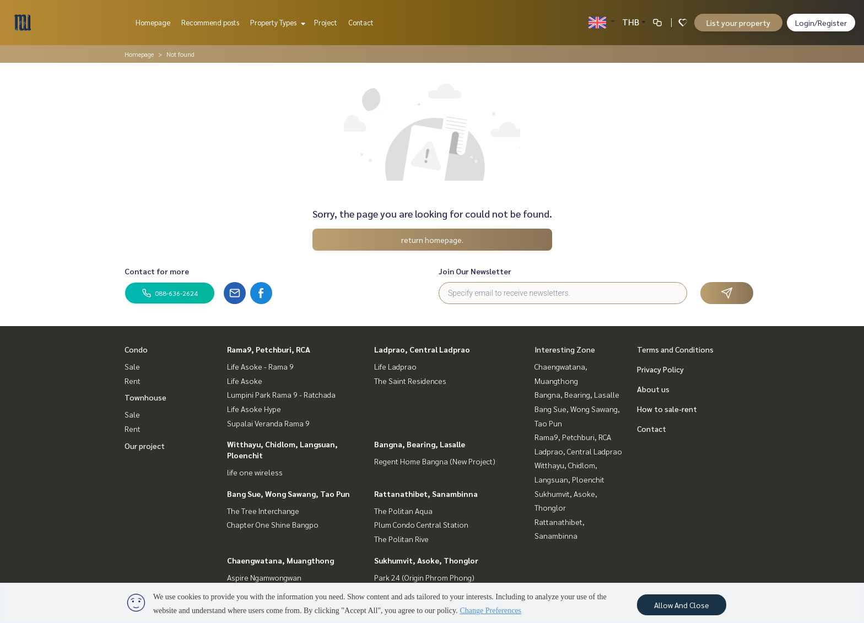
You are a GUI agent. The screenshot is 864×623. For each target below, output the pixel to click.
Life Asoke (244, 381)
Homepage (153, 22)
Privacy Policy (660, 369)
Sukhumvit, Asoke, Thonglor (426, 560)
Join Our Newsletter (475, 271)
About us (653, 389)
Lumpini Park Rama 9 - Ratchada (281, 394)
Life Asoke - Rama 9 (260, 366)
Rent (133, 381)
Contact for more (157, 271)
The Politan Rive (401, 539)
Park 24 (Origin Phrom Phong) (424, 577)
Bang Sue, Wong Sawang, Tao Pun (288, 494)
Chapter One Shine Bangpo (272, 524)
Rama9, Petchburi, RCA (268, 349)
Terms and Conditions (675, 349)
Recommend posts (210, 22)
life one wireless (255, 472)
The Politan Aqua (403, 511)
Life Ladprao (395, 366)
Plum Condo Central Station (421, 524)
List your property (738, 23)
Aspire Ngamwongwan (264, 577)
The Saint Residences (410, 381)
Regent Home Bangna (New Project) (434, 461)
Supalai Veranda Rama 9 (268, 423)
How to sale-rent (667, 409)
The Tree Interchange (263, 511)
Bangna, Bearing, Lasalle (419, 444)
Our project (145, 446)
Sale (132, 366)
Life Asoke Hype (254, 409)
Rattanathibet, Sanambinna (426, 494)
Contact (361, 22)
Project (325, 22)
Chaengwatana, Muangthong (280, 560)
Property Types (276, 22)
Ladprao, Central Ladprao (422, 349)
